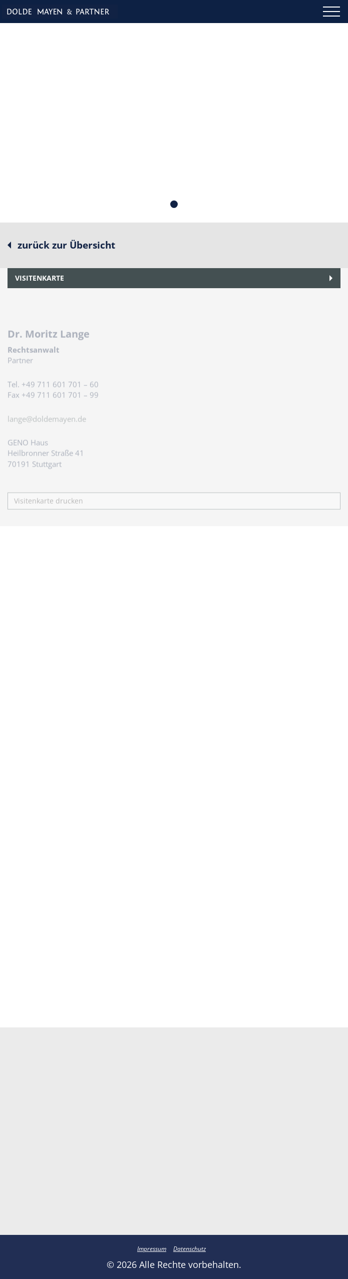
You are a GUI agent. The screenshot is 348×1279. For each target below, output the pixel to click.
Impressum (151, 1248)
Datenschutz (189, 1248)
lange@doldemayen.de (47, 429)
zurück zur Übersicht (66, 245)
